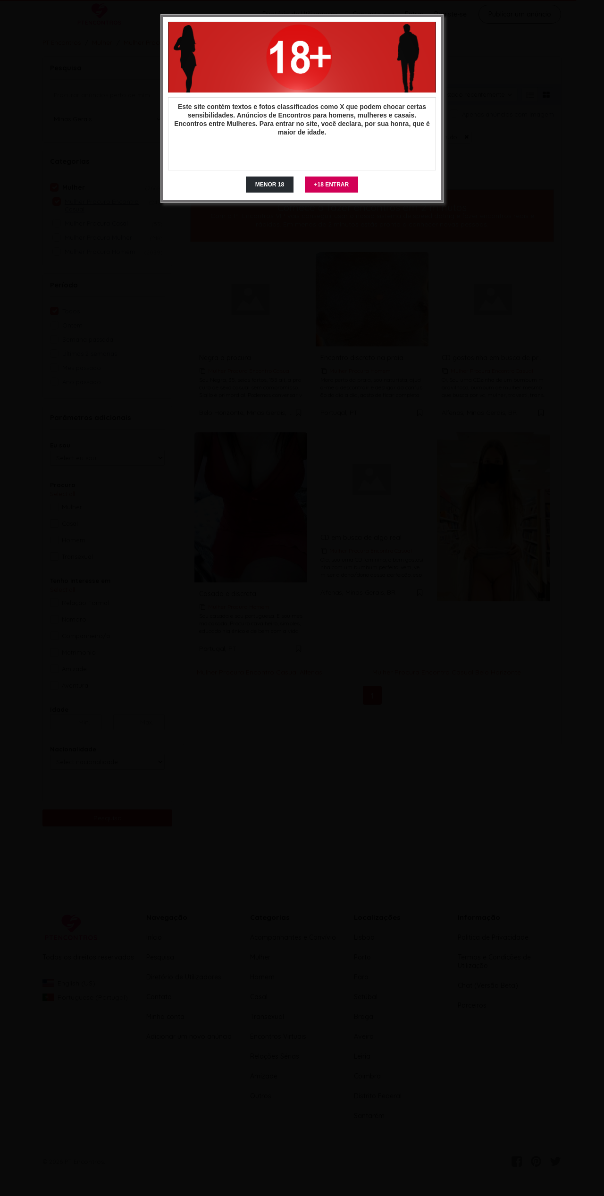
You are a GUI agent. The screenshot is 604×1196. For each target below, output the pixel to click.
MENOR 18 (269, 184)
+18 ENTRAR (331, 184)
